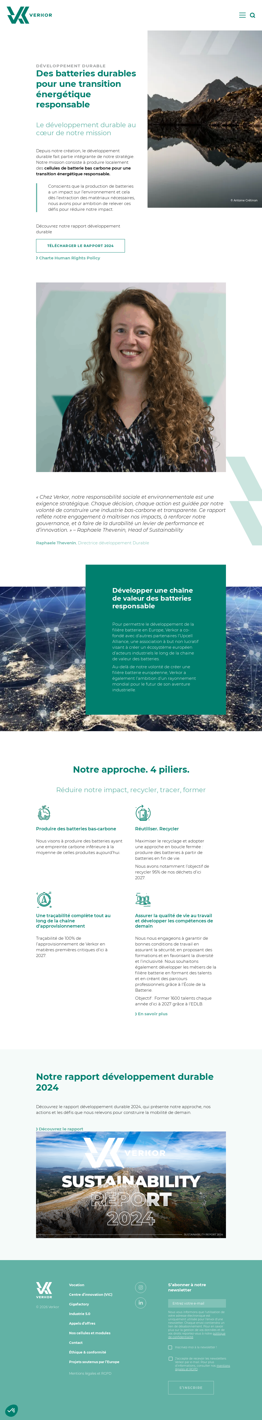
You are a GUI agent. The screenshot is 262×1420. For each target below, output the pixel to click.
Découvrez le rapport (59, 1128)
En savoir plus (151, 1013)
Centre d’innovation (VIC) (90, 1295)
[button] (11, 1410)
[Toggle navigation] (242, 15)
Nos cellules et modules (89, 1333)
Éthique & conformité (87, 1352)
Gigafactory (79, 1304)
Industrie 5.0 (79, 1314)
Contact (76, 1343)
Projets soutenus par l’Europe (94, 1362)
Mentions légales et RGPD (90, 1373)
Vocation (76, 1285)
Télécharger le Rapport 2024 (80, 246)
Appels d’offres (82, 1323)
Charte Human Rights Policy (68, 257)
